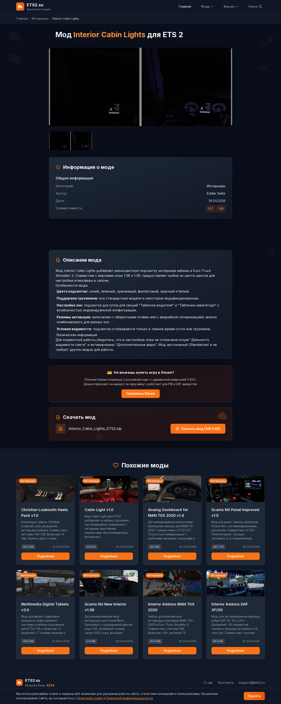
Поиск (255, 6)
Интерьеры (40, 18)
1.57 (210, 208)
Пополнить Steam (140, 394)
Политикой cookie (90, 698)
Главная (185, 6)
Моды (207, 6)
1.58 (221, 208)
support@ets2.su (252, 682)
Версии (231, 6)
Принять (254, 696)
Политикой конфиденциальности (129, 698)
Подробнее (45, 556)
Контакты (226, 682)
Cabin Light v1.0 (99, 510)
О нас (208, 682)
